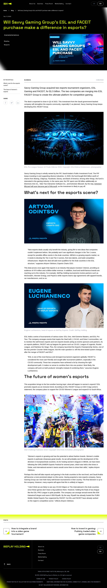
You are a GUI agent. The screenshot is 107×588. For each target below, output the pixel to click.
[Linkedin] (18, 103)
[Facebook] (5, 103)
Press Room (49, 4)
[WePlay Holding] (7, 4)
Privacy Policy (53, 579)
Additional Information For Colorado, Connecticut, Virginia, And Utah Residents (73, 582)
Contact (68, 4)
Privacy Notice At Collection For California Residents (25, 582)
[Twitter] (12, 103)
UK (94, 3)
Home (5, 10)
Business (40, 4)
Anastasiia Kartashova (11, 35)
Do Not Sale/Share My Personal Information (53, 585)
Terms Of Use (40, 579)
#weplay (6, 41)
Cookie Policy (66, 579)
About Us (32, 4)
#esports (7, 45)
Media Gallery (59, 4)
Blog (12, 10)
